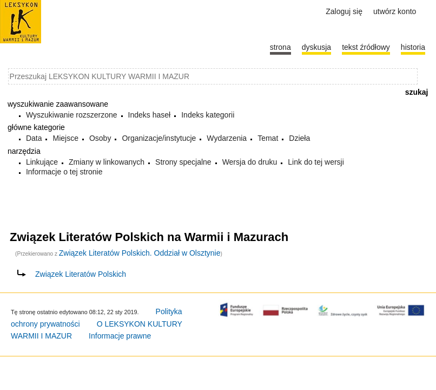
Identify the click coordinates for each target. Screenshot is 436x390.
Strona (280, 47)
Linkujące (42, 162)
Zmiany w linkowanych (106, 162)
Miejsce (65, 138)
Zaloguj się (344, 11)
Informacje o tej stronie (64, 171)
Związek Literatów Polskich (80, 274)
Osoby (100, 138)
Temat (267, 138)
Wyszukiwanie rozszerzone (71, 114)
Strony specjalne (183, 162)
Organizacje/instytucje (159, 138)
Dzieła (299, 138)
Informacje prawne (120, 336)
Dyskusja (316, 47)
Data (34, 138)
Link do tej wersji (316, 162)
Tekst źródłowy (366, 47)
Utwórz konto (394, 11)
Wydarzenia (227, 138)
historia (413, 47)
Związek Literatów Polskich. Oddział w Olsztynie (140, 253)
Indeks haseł (149, 114)
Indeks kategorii (207, 114)
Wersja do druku (250, 162)
